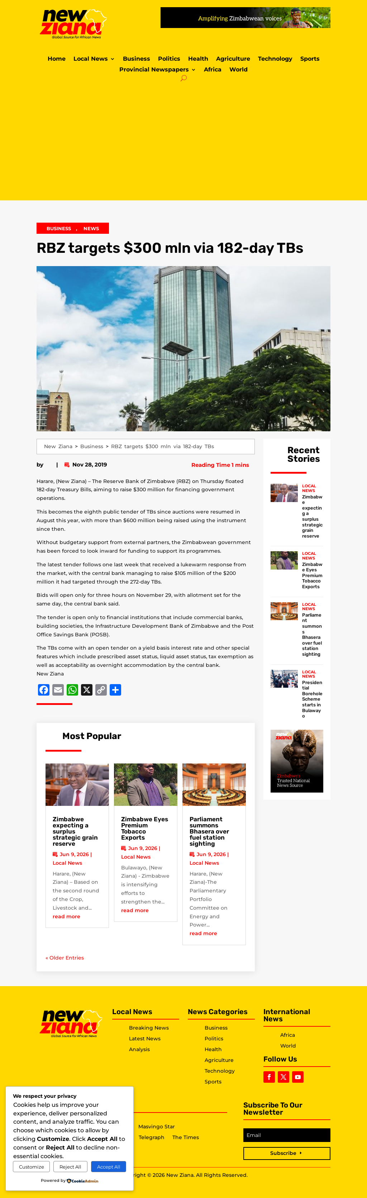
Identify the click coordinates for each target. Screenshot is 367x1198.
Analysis (139, 1049)
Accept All (108, 1167)
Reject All (70, 1167)
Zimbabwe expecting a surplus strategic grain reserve (312, 516)
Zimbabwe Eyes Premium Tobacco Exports (144, 828)
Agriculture (233, 59)
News (91, 228)
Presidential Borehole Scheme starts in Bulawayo (312, 699)
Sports (310, 59)
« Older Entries (65, 958)
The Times (185, 1138)
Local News (90, 59)
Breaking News (149, 1028)
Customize (31, 1167)
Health (198, 59)
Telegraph (152, 1138)
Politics (169, 59)
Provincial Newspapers (154, 70)
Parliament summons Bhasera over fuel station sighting (209, 831)
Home (57, 59)
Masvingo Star (156, 1127)
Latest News (145, 1038)
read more (66, 916)
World (238, 70)
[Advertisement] (183, 139)
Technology (275, 59)
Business (136, 59)
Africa (212, 70)
